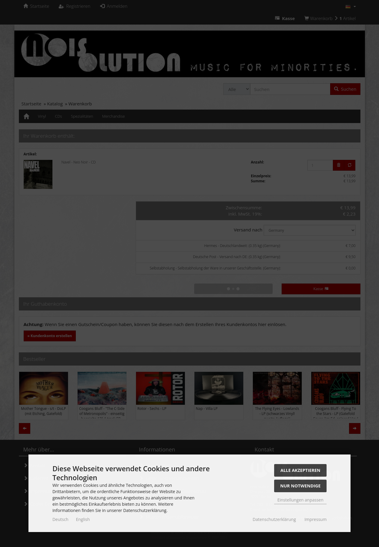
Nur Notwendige (300, 486)
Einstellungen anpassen (300, 500)
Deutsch (60, 519)
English (83, 519)
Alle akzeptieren (300, 470)
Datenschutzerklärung (274, 519)
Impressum (315, 519)
